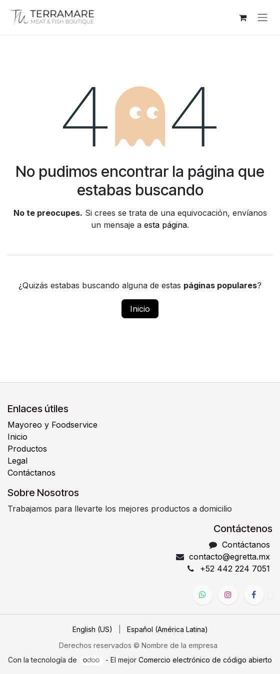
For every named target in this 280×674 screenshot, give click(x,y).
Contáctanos (32, 473)
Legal (18, 461)
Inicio (140, 309)
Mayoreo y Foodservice (53, 425)
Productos (27, 449)
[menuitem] (92, 629)
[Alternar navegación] (262, 17)
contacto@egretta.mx (229, 557)
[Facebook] (254, 595)
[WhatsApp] (202, 595)
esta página (165, 225)
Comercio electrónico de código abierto (205, 660)
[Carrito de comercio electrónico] (242, 17)
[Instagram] (228, 595)
